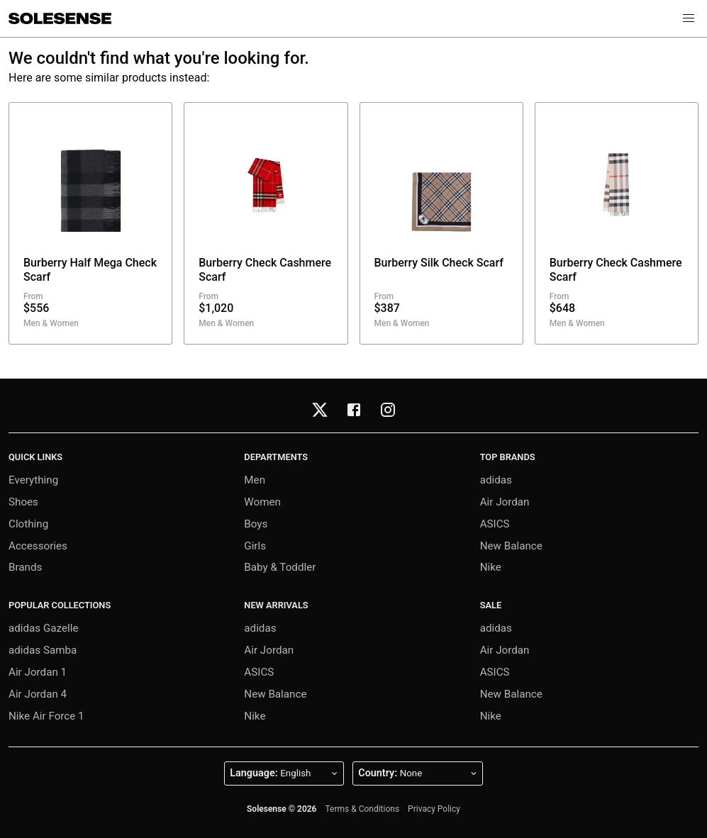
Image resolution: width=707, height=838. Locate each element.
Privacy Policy (434, 809)
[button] (688, 18)
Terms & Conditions (362, 809)
